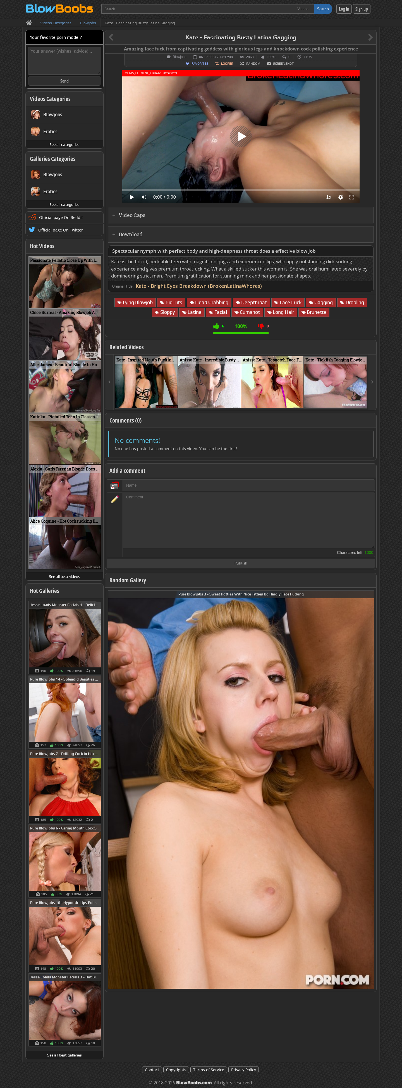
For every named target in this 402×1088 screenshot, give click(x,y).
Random (253, 64)
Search (323, 8)
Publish (240, 563)
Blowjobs (179, 57)
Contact (152, 1069)
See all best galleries (64, 1055)
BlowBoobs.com (194, 1082)
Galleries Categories (52, 159)
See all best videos (64, 576)
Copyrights (176, 1069)
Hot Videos (42, 246)
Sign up (361, 9)
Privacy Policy (243, 1069)
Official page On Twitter (60, 230)
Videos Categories (50, 99)
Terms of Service (208, 1069)
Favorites (200, 64)
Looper (227, 64)
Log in (344, 9)
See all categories (64, 144)
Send (64, 81)
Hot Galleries (44, 591)
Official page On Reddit (61, 217)
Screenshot (283, 64)
